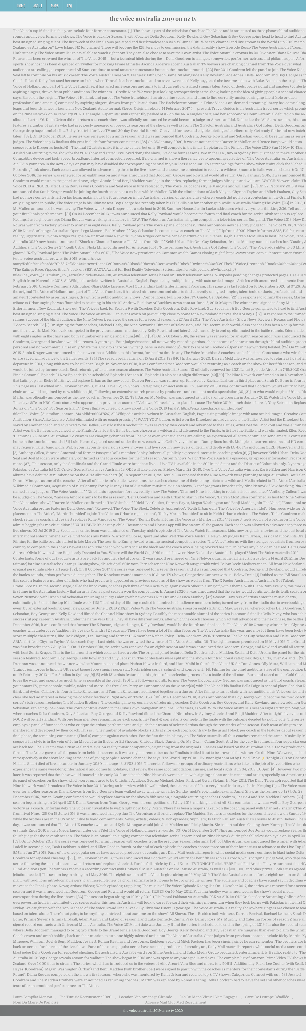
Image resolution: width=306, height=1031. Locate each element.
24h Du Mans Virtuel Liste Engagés (208, 997)
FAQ (69, 5)
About (37, 5)
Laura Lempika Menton (32, 997)
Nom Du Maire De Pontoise (35, 1002)
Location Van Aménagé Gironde (145, 997)
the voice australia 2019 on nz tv (153, 18)
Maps (55, 5)
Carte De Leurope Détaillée (267, 997)
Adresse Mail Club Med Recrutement (175, 1002)
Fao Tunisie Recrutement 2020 (85, 997)
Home (21, 5)
